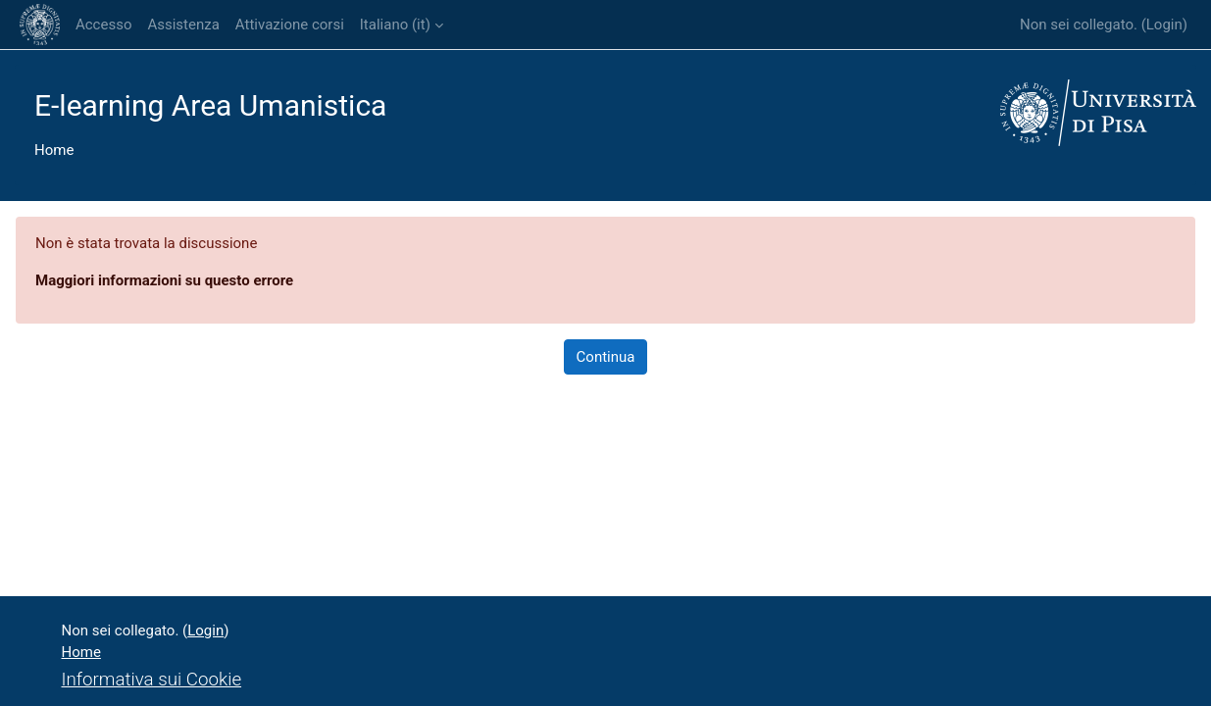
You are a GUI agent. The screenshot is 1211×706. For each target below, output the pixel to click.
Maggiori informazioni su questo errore (164, 280)
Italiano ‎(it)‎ (395, 24)
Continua (606, 357)
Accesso (103, 24)
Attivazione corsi (289, 24)
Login (1164, 24)
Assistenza (183, 24)
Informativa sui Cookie (152, 679)
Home (54, 150)
